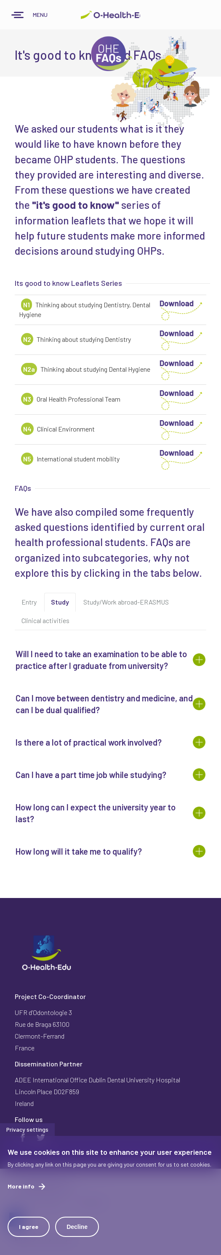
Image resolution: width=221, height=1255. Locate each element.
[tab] (110, 659)
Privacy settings (27, 1135)
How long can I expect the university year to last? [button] (96, 813)
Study (63, 604)
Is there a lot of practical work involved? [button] (89, 742)
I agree (28, 1232)
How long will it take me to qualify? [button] (79, 851)
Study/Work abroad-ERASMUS (126, 602)
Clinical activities (45, 620)
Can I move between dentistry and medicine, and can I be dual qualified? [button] (104, 704)
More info (21, 1192)
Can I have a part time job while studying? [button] (91, 775)
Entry (29, 602)
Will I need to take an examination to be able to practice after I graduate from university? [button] (101, 660)
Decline (77, 1233)
